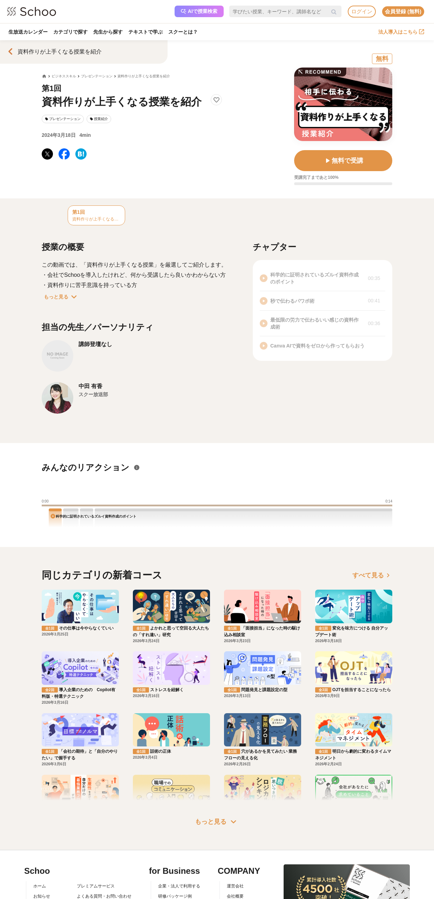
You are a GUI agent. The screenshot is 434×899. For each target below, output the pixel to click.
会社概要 (235, 896)
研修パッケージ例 (175, 896)
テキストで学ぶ (145, 32)
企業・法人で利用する (179, 886)
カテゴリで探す (70, 32)
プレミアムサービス (96, 886)
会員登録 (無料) (403, 11)
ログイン (361, 11)
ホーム (39, 886)
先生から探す (108, 32)
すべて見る (372, 575)
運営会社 (235, 886)
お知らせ (41, 896)
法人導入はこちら (401, 32)
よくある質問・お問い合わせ (104, 896)
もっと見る (62, 296)
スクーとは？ (183, 32)
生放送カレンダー (28, 32)
